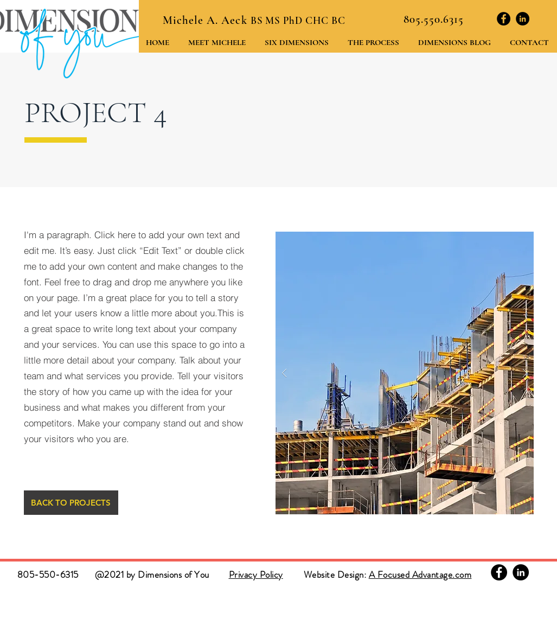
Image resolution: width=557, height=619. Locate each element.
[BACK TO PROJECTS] (71, 502)
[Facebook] (503, 18)
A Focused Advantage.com (420, 574)
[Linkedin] (522, 18)
